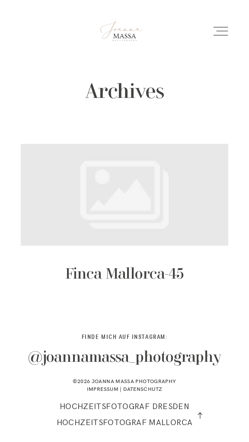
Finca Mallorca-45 (125, 224)
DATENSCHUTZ (142, 390)
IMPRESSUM (102, 390)
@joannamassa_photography (124, 359)
